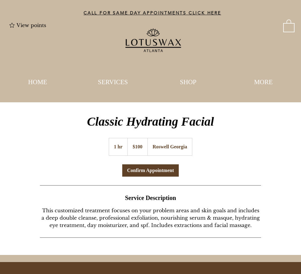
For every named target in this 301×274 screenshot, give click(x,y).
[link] (150, 170)
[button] (289, 25)
